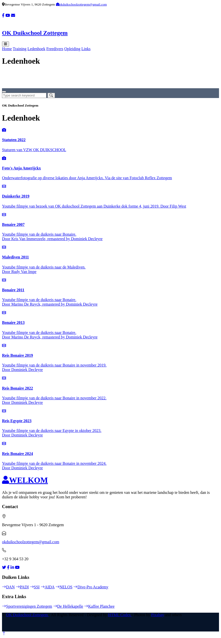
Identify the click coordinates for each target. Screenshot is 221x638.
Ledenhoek (36, 49)
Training (20, 49)
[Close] (4, 92)
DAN (8, 587)
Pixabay (157, 615)
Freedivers (54, 49)
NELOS (64, 587)
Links (85, 49)
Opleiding (72, 49)
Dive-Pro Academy (90, 587)
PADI (22, 587)
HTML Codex (120, 615)
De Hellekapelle (68, 606)
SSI (35, 587)
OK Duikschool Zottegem (27, 615)
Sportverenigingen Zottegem (27, 606)
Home (7, 49)
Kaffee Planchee (99, 606)
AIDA (47, 587)
